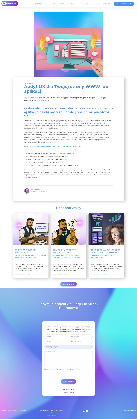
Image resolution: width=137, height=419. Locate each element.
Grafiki (83, 332)
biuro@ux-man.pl (68, 390)
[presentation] (57, 374)
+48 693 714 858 (68, 393)
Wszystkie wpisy (68, 284)
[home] (9, 3)
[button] (40, 4)
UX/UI (76, 332)
